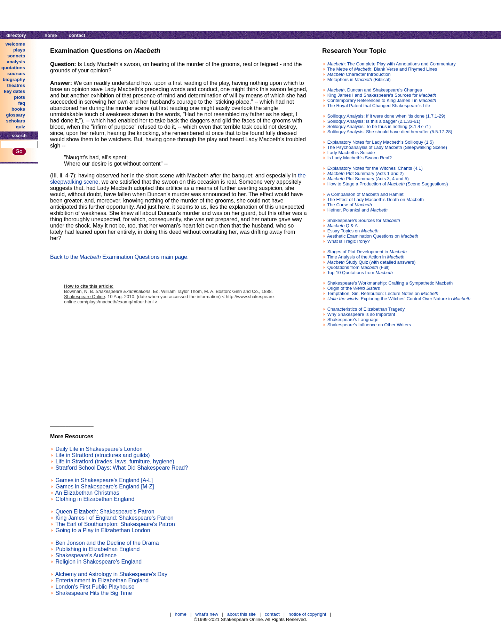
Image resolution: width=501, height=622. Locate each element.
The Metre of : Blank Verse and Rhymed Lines (382, 69)
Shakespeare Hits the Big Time (93, 593)
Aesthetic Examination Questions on (372, 236)
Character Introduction (359, 74)
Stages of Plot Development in (367, 251)
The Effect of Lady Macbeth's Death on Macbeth (375, 199)
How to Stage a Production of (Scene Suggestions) (387, 183)
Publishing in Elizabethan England (97, 549)
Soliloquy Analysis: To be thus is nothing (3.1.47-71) (379, 126)
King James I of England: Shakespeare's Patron (114, 518)
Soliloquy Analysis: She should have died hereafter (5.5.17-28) (389, 131)
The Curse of (349, 204)
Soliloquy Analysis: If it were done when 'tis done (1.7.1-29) (386, 116)
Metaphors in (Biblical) (359, 79)
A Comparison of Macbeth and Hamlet (365, 194)
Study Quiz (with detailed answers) (371, 262)
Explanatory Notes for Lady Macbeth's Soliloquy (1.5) (380, 142)
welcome (15, 44)
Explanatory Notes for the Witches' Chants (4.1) (375, 168)
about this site (241, 614)
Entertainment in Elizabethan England (102, 580)
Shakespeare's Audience (86, 555)
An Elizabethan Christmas (87, 493)
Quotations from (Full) (358, 267)
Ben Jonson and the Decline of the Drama (107, 543)
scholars (15, 120)
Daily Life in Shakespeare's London (98, 449)
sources (16, 73)
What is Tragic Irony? (348, 241)
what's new (207, 614)
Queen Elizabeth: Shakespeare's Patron (104, 512)
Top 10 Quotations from (360, 272)
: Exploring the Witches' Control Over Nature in (398, 298)
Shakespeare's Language (353, 319)
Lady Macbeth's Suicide (351, 152)
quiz (20, 126)
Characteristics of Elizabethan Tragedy (366, 309)
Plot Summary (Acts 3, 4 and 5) (368, 178)
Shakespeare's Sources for (363, 220)
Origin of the (353, 288)
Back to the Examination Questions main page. (119, 257)
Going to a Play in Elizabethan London (102, 530)
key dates (14, 91)
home (51, 35)
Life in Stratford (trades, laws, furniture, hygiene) (114, 461)
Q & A (342, 225)
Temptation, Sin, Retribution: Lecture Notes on (382, 293)
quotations (13, 67)
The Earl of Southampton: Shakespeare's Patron (115, 524)
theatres (16, 85)
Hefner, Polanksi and (357, 210)
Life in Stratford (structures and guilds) (102, 455)
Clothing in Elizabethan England (94, 499)
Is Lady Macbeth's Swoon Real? (359, 157)
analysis (16, 61)
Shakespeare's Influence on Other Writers (369, 324)
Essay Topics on (353, 230)
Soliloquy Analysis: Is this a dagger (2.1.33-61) (373, 121)
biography (14, 79)
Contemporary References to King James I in (381, 100)
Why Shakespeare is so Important (361, 314)
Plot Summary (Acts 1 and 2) (365, 173)
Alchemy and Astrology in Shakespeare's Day (111, 574)
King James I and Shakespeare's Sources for (381, 95)
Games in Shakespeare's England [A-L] (104, 480)
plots (19, 97)
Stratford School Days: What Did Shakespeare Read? (121, 468)
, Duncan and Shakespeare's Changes (374, 90)
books (18, 109)
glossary (15, 115)
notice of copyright (307, 614)
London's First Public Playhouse (94, 587)
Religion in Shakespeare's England (98, 562)
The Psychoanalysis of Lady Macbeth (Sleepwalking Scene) (387, 147)
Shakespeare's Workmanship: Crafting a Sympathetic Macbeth (390, 283)
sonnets (16, 55)
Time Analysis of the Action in (365, 257)
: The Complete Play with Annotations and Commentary (391, 63)
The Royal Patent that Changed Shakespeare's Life (378, 105)
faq (21, 103)
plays (19, 50)
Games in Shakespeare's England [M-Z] (104, 486)
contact (77, 35)
